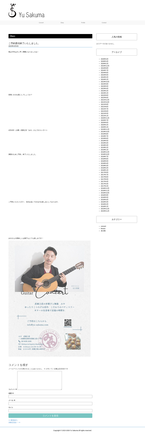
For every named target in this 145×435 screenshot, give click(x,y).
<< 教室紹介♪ (13, 420)
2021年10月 (105, 102)
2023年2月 (104, 91)
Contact (103, 22)
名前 (11, 393)
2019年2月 (104, 147)
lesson (103, 228)
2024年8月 (104, 68)
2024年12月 (105, 66)
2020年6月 (104, 122)
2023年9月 (104, 84)
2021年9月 (104, 104)
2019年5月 (104, 141)
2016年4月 (104, 199)
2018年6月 (104, 159)
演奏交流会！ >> (14, 422)
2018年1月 (104, 170)
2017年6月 (104, 177)
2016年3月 (104, 202)
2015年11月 (105, 211)
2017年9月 (104, 172)
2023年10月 (105, 82)
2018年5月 (104, 161)
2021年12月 (105, 100)
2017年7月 (104, 175)
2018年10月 (105, 154)
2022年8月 (104, 95)
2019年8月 (104, 134)
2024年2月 (104, 77)
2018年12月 (105, 152)
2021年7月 (104, 109)
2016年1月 (104, 206)
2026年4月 (104, 59)
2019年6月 (104, 138)
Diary (62, 22)
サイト (10, 407)
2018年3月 (104, 165)
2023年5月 (104, 86)
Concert (41, 22)
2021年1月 (104, 116)
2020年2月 (104, 125)
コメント (12, 389)
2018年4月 (104, 163)
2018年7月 (104, 156)
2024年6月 (104, 72)
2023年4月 (104, 88)
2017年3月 (104, 184)
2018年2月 (104, 168)
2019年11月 (105, 129)
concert (103, 226)
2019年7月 (104, 136)
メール (11, 400)
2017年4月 (104, 181)
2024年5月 (104, 75)
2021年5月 (104, 113)
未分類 (103, 231)
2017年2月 (104, 186)
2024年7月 (104, 70)
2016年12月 (105, 188)
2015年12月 (105, 209)
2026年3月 (104, 61)
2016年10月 (105, 193)
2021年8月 (104, 107)
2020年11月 (105, 118)
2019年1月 (104, 150)
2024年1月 (104, 79)
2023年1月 (104, 93)
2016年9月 (104, 195)
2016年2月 (104, 204)
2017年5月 (104, 179)
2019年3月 (104, 145)
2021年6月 (104, 111)
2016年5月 (104, 197)
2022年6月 (104, 97)
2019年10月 (105, 131)
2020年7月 (104, 120)
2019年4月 (104, 143)
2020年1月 (104, 127)
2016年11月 (105, 190)
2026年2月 (104, 63)
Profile (83, 22)
